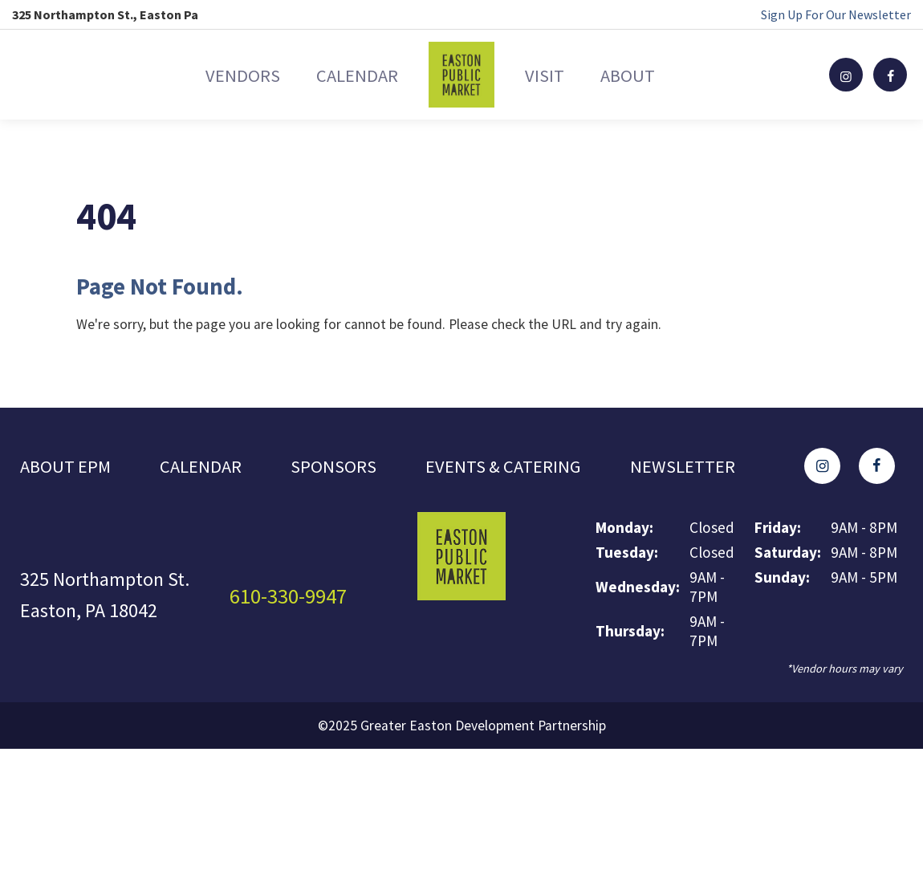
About (659, 74)
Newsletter (76, 481)
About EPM (68, 456)
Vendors (211, 74)
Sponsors (342, 456)
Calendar (346, 74)
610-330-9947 (293, 600)
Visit (555, 74)
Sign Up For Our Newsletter (836, 14)
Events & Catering (516, 456)
